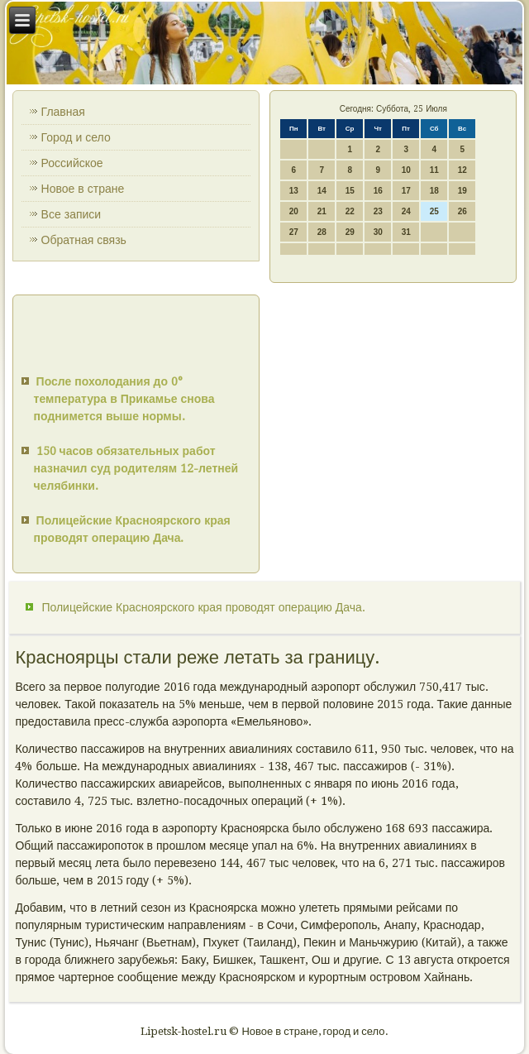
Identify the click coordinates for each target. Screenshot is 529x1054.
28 (321, 232)
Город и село (76, 137)
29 (350, 232)
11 (434, 170)
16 (378, 190)
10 (406, 170)
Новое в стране (83, 188)
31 (406, 232)
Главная (63, 111)
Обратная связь (83, 240)
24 (406, 211)
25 (434, 211)
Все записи (71, 214)
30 (378, 232)
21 (321, 211)
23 (378, 211)
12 (462, 170)
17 (406, 190)
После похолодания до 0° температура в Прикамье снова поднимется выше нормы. (124, 399)
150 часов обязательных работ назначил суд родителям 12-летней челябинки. (136, 468)
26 (462, 211)
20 (293, 211)
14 (321, 190)
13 (293, 190)
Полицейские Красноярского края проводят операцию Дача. (203, 607)
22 (350, 211)
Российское (72, 163)
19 (462, 190)
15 (350, 190)
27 (293, 232)
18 (434, 190)
